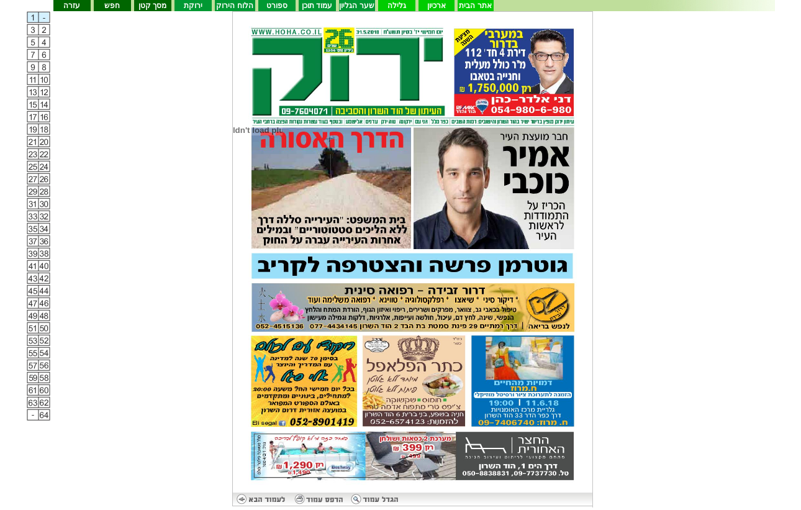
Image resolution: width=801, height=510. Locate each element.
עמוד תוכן (317, 5)
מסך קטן (152, 5)
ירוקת (193, 5)
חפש (112, 5)
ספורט (276, 5)
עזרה (71, 5)
